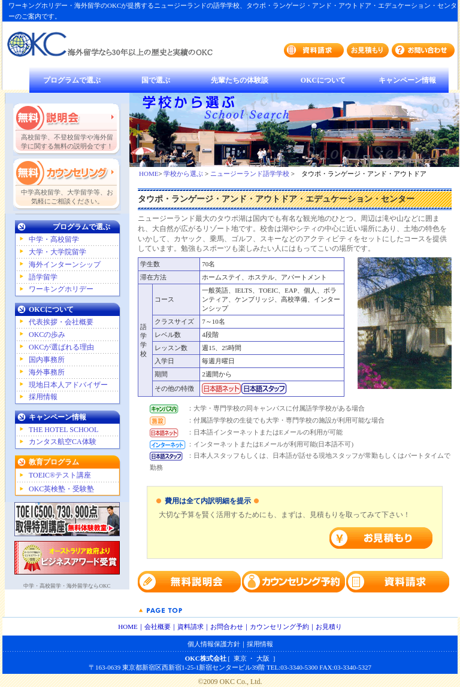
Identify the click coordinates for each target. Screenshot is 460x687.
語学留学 (43, 277)
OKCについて (323, 80)
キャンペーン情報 (407, 80)
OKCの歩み (47, 334)
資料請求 (190, 626)
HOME (148, 173)
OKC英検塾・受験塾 (61, 489)
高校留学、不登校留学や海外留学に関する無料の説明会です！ (67, 141)
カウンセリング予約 (279, 626)
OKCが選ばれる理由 (61, 347)
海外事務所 (47, 372)
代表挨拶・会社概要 (61, 322)
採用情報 (43, 397)
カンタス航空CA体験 (62, 441)
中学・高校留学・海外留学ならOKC (66, 586)
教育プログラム (54, 462)
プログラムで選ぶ (72, 80)
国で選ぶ (155, 80)
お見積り (329, 626)
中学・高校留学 (54, 239)
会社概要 (157, 626)
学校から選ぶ (183, 173)
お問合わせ (226, 626)
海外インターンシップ (65, 264)
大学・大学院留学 (57, 252)
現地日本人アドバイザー (68, 385)
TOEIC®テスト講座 (60, 475)
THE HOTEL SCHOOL (63, 429)
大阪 (263, 658)
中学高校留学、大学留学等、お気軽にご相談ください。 (67, 197)
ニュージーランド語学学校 (249, 173)
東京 (240, 658)
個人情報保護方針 (213, 644)
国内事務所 (47, 359)
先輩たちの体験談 (239, 80)
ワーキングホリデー (61, 289)
